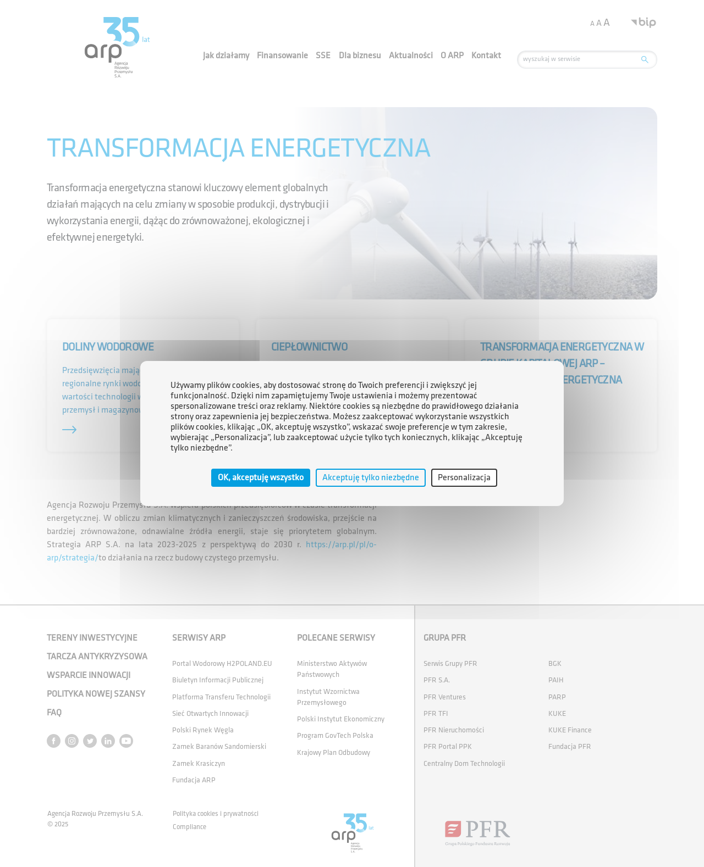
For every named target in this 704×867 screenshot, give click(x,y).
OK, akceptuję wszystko (261, 478)
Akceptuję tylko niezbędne (370, 478)
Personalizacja (464, 478)
